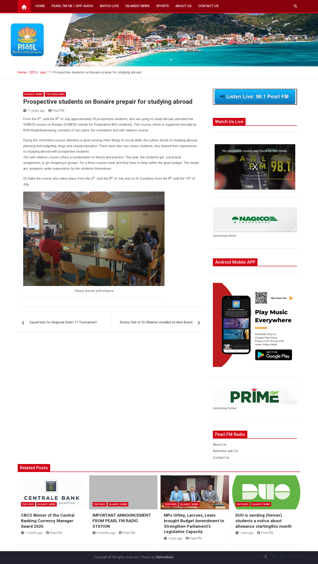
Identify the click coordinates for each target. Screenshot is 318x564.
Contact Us (208, 6)
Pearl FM (56, 110)
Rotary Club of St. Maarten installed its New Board (156, 322)
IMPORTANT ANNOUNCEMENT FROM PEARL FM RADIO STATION (122, 521)
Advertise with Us (225, 451)
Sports (162, 6)
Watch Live (109, 6)
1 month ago (32, 533)
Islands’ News (137, 6)
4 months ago (104, 533)
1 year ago (173, 538)
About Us (183, 6)
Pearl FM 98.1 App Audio (72, 6)
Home (40, 6)
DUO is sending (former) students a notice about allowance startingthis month (263, 521)
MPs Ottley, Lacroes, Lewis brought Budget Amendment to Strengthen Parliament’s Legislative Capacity (194, 523)
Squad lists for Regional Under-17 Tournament (63, 322)
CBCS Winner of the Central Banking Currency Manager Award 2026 (47, 521)
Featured (28, 504)
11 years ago (34, 110)
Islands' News (33, 94)
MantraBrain (165, 557)
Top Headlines (55, 94)
